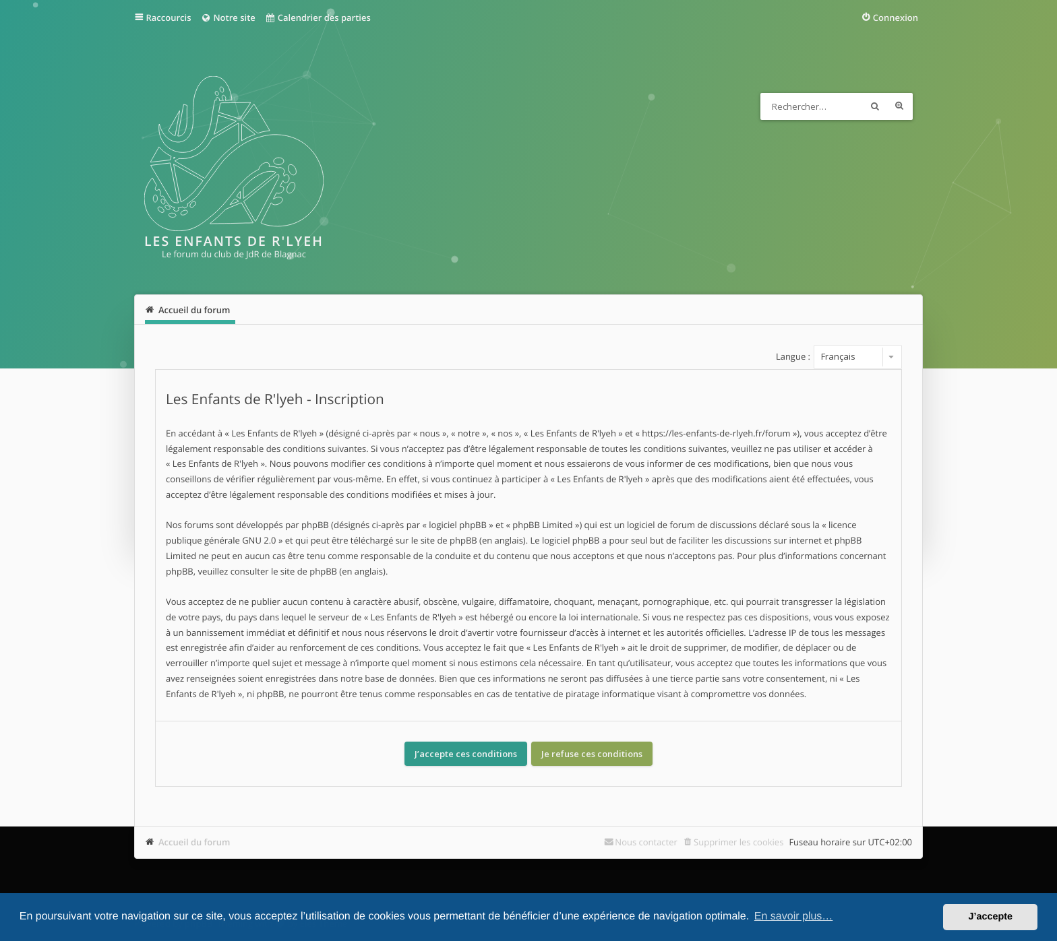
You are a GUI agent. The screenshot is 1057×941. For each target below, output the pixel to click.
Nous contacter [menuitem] (646, 842)
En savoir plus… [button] (793, 916)
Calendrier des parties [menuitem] (318, 17)
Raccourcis (168, 17)
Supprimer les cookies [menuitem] (738, 842)
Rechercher (875, 106)
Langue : (793, 356)
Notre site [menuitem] (227, 17)
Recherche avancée (899, 106)
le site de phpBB (444, 540)
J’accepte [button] (990, 916)
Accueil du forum (194, 842)
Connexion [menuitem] (895, 17)
